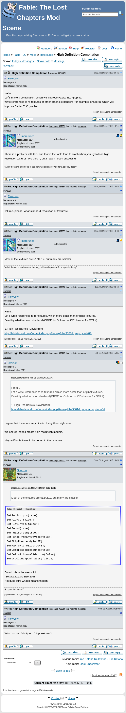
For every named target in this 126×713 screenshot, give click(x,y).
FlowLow (13, 78)
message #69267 (57, 353)
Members (44, 48)
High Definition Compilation (29, 73)
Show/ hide (30, 509)
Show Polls (43, 61)
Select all (18, 509)
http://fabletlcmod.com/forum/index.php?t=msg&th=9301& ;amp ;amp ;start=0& (58, 409)
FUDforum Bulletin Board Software (73, 707)
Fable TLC (20, 54)
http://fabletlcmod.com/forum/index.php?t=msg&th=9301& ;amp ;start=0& (48, 333)
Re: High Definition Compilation (27, 126)
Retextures (46, 54)
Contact (55, 698)
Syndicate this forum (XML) (104, 675)
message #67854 (57, 187)
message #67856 (57, 287)
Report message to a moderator (107, 112)
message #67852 (57, 73)
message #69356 (57, 609)
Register (88, 48)
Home (116, 48)
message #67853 (57, 126)
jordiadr (12, 363)
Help (74, 48)
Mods (33, 54)
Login (103, 48)
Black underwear (89, 663)
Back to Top (63, 670)
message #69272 (57, 461)
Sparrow (22, 470)
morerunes (27, 136)
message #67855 (57, 231)
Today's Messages (23, 61)
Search (60, 48)
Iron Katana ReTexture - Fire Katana (101, 658)
